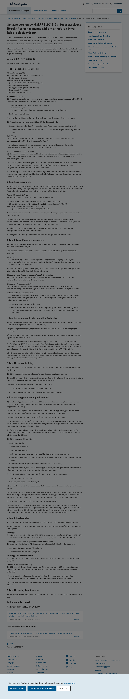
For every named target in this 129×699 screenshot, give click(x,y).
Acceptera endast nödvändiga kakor (42, 688)
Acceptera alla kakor (17, 688)
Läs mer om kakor (70, 683)
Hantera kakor (64, 688)
